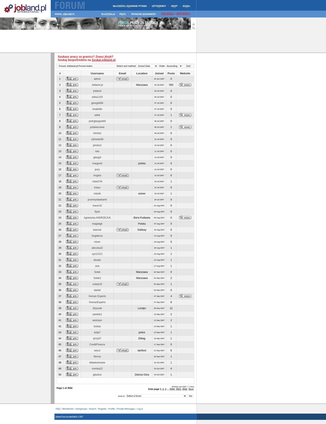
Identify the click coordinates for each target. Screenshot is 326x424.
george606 (97, 103)
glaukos (97, 374)
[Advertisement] (98, 41)
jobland (97, 91)
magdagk (97, 223)
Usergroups (81, 409)
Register (102, 409)
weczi (97, 350)
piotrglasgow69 (97, 121)
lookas (97, 326)
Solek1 (97, 278)
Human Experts (97, 296)
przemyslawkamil (97, 199)
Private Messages (126, 409)
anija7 (97, 332)
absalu (97, 260)
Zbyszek (97, 308)
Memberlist (67, 409)
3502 (184, 389)
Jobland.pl (97, 84)
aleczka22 (97, 247)
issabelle (97, 109)
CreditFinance (97, 344)
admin (97, 78)
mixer (97, 241)
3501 (178, 389)
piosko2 (97, 145)
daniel (97, 290)
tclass (97, 187)
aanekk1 (97, 314)
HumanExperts (97, 302)
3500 (171, 389)
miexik (97, 193)
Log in (140, 409)
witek (97, 115)
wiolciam (97, 320)
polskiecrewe (97, 127)
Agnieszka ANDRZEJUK (97, 217)
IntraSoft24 (73, 417)
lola (97, 151)
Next (191, 389)
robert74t (97, 181)
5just (97, 211)
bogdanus (97, 235)
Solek (97, 272)
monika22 (97, 368)
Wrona (97, 356)
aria (97, 266)
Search (92, 409)
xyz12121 (97, 253)
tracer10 (97, 205)
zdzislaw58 (97, 139)
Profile (112, 409)
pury (97, 169)
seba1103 (97, 97)
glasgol (97, 157)
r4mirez (97, 133)
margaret (97, 163)
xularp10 (97, 284)
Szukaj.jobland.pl (103, 60)
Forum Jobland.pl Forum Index (75, 66)
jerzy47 (97, 338)
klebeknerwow (97, 362)
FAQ (58, 409)
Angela (97, 175)
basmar (97, 229)
